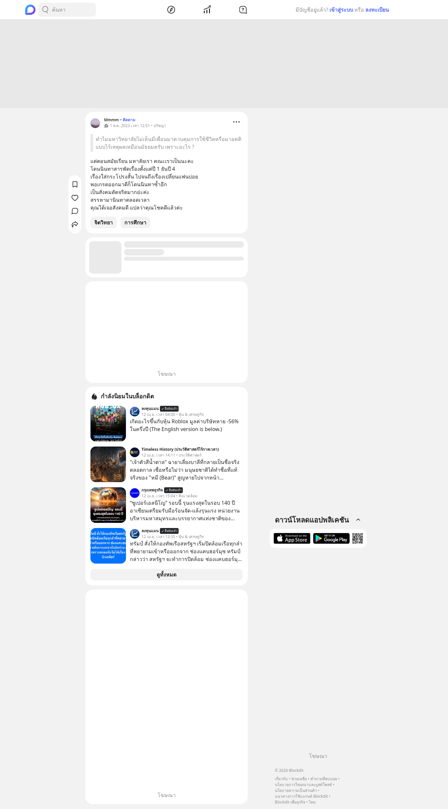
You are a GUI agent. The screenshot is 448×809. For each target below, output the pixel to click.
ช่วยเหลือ (299, 779)
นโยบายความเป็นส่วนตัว (296, 790)
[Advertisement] (224, 64)
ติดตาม (129, 121)
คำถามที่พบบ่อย (323, 779)
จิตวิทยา (103, 223)
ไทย (312, 802)
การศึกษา (135, 223)
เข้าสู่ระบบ (341, 9)
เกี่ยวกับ (281, 779)
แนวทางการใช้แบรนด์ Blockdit (301, 796)
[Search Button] (45, 10)
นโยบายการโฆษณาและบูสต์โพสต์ (303, 784)
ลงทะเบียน (377, 9)
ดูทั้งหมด (166, 575)
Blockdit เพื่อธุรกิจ (290, 802)
